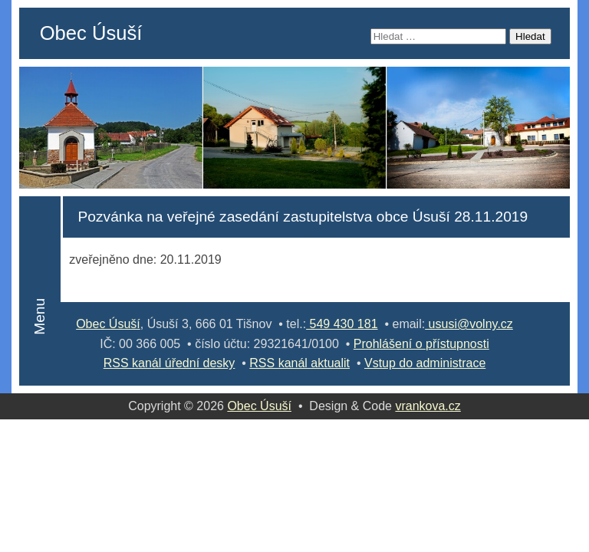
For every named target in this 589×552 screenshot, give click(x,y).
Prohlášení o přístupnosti (421, 343)
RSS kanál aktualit (299, 363)
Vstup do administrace (424, 363)
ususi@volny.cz (469, 323)
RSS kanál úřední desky (169, 363)
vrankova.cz (427, 405)
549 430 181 (341, 323)
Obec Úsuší (91, 33)
